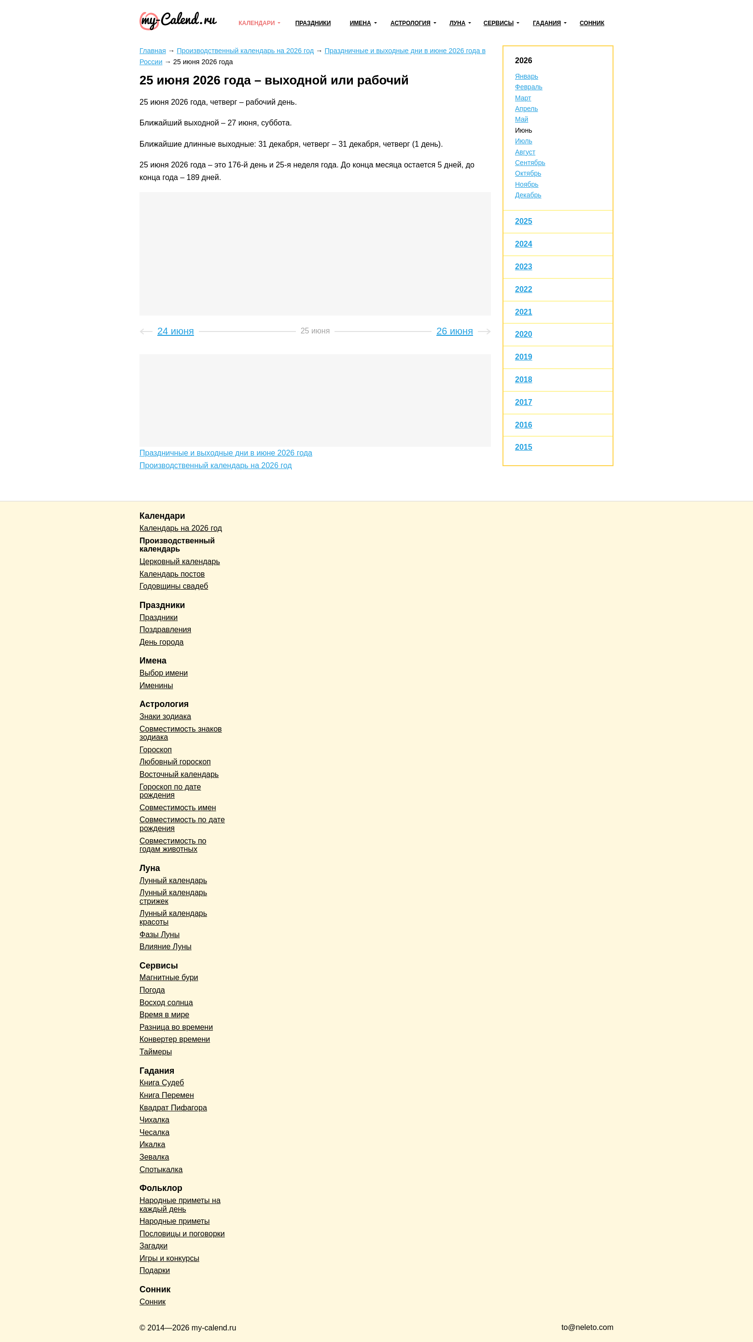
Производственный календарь (177, 545)
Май (521, 119)
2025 (523, 221)
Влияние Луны (165, 946)
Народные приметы (174, 1221)
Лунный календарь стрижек (173, 896)
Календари (256, 23)
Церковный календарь (179, 561)
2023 (523, 267)
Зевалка (154, 1157)
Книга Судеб (161, 1083)
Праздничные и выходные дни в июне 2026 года (225, 453)
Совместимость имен (177, 807)
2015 (523, 447)
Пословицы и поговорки (182, 1234)
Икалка (152, 1144)
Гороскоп (155, 750)
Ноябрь (527, 184)
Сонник (592, 23)
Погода (152, 990)
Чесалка (154, 1132)
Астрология (410, 23)
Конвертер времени (174, 1039)
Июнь (523, 130)
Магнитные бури (168, 977)
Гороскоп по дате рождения (170, 791)
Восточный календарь (179, 774)
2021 (523, 312)
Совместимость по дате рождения (182, 824)
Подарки (154, 1270)
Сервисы (499, 23)
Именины (156, 685)
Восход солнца (166, 1002)
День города (161, 642)
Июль (523, 141)
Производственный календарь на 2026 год (215, 465)
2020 (523, 334)
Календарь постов (172, 574)
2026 (523, 60)
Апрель (526, 108)
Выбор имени (163, 673)
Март (523, 98)
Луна (457, 23)
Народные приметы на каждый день (180, 1204)
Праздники (313, 23)
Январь (526, 76)
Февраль (529, 87)
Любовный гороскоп (175, 762)
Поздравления (165, 629)
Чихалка (154, 1120)
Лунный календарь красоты (173, 917)
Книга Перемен (166, 1095)
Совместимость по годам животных (173, 845)
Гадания (547, 23)
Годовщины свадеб (173, 586)
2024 (523, 244)
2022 (523, 289)
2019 (523, 357)
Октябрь (528, 173)
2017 (523, 402)
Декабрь (528, 195)
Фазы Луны (159, 934)
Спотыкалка (160, 1169)
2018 (523, 379)
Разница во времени (176, 1027)
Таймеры (155, 1052)
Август (525, 152)
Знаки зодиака (165, 716)
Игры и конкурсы (169, 1258)
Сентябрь (530, 162)
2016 (523, 425)
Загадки (153, 1246)
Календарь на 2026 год (180, 528)
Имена (360, 23)
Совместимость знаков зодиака (180, 733)
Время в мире (164, 1014)
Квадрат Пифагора (173, 1108)
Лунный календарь (173, 880)
